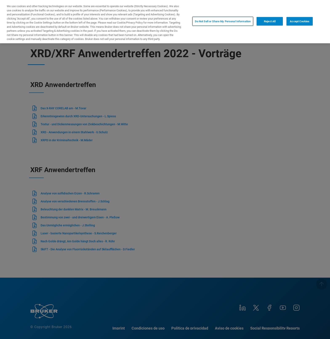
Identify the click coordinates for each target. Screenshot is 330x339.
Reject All (269, 21)
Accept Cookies (299, 21)
